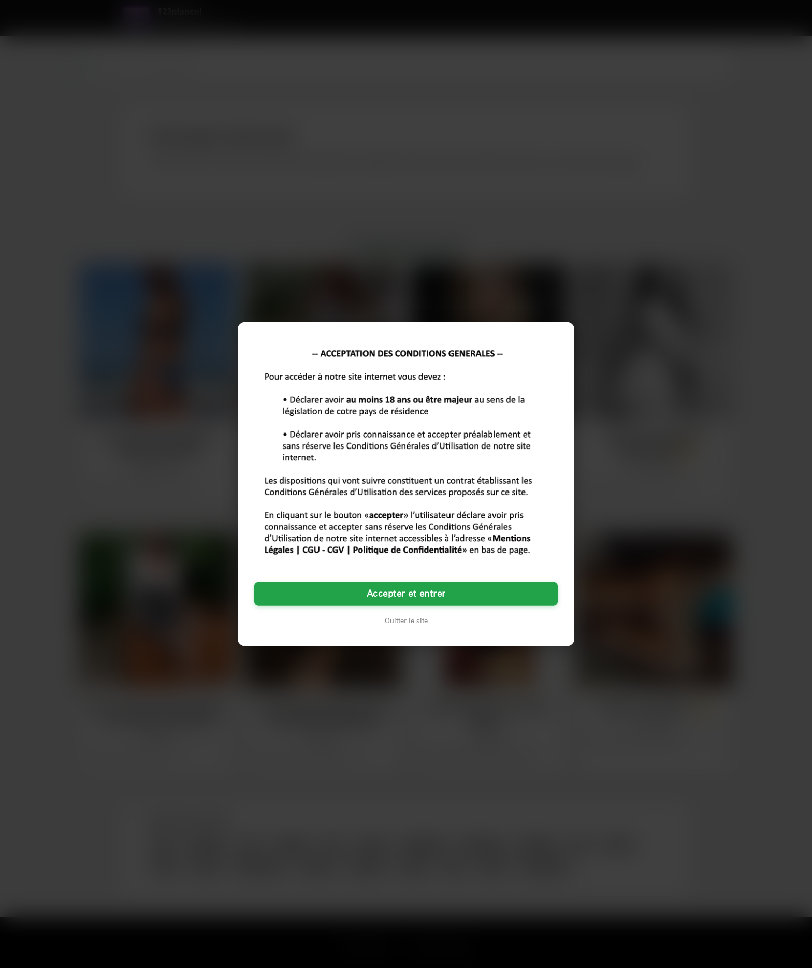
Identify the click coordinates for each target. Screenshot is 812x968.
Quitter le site (406, 621)
